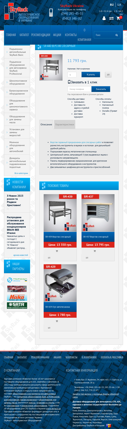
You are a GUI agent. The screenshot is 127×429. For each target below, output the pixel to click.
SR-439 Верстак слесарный (58, 237)
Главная (11, 35)
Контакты (71, 35)
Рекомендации (40, 35)
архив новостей (20, 255)
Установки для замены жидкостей (16, 132)
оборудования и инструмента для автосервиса (34, 393)
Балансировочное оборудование (18, 92)
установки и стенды (45, 402)
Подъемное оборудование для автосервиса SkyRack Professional (17, 67)
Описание (46, 124)
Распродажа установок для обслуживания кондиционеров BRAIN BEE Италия (16, 225)
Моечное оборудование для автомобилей (17, 147)
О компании (84, 35)
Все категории (21, 173)
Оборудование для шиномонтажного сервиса (18, 105)
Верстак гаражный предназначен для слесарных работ (76, 142)
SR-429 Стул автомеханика (57, 307)
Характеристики (64, 124)
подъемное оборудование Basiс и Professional (38, 396)
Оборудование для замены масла (17, 119)
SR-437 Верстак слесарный (95, 237)
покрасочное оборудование (34, 405)
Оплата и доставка (112, 357)
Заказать (101, 89)
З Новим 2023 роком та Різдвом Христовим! (15, 200)
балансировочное (28, 399)
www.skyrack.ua (53, 408)
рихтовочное (13, 405)
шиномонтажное (12, 399)
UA (119, 5)
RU (112, 5)
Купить (91, 74)
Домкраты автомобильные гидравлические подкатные (17, 163)
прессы (32, 402)
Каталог (24, 35)
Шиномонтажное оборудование (18, 82)
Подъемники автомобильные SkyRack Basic (17, 51)
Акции (57, 35)
